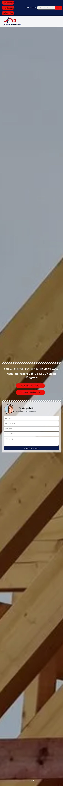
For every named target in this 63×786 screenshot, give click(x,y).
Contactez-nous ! (30, 392)
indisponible (8, 2)
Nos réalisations (30, 385)
